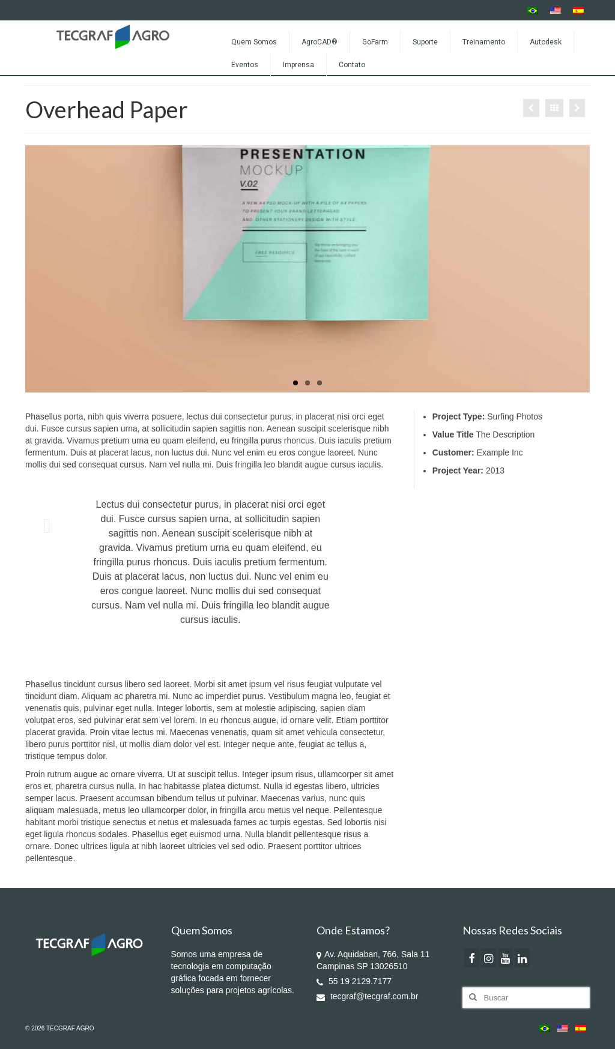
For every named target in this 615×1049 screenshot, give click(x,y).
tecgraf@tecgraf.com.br (367, 996)
